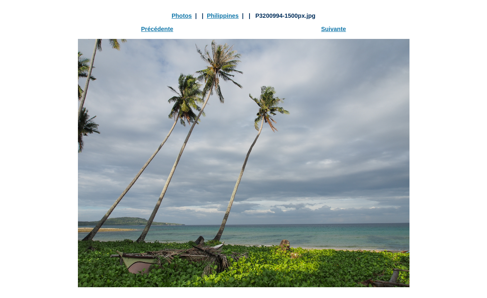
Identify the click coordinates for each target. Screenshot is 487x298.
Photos (182, 15)
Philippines (223, 15)
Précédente (157, 29)
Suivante (333, 29)
